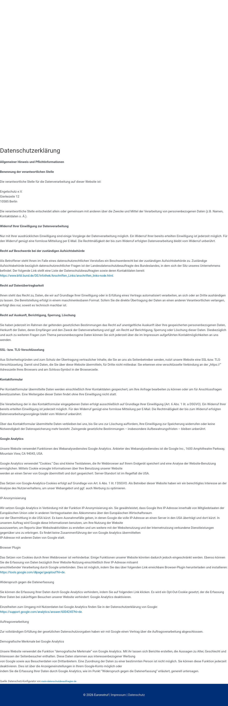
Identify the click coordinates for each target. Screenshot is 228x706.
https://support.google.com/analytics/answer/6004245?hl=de (42, 612)
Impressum (118, 695)
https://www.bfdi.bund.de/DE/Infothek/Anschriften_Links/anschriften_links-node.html (58, 275)
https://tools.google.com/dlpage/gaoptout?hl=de (33, 572)
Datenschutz (136, 695)
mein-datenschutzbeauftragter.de (59, 681)
